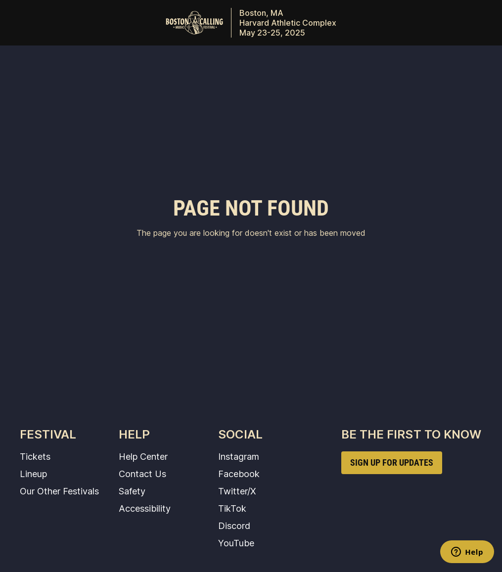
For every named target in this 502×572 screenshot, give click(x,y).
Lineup (33, 473)
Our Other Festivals (59, 490)
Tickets (35, 456)
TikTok (232, 508)
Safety (132, 490)
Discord (234, 525)
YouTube (236, 542)
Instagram (238, 456)
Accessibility (145, 508)
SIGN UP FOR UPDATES (391, 462)
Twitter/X (237, 490)
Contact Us (142, 473)
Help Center (143, 456)
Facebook (239, 473)
